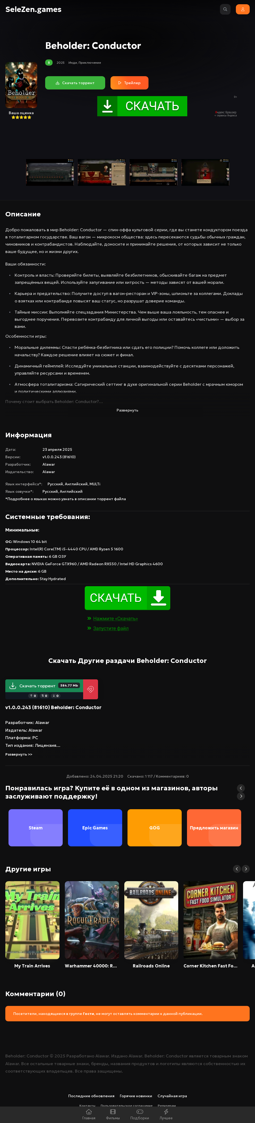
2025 (61, 63)
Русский (55, 484)
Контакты (87, 1106)
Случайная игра (172, 1096)
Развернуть (127, 410)
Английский (76, 484)
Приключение (90, 63)
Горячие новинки (136, 1096)
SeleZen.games (33, 9)
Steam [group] (35, 827)
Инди (73, 63)
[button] (241, 788)
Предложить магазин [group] (214, 827)
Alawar (48, 464)
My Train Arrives (32, 965)
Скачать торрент (44, 686)
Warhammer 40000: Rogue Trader (92, 965)
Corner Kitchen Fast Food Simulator (211, 965)
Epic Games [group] (95, 827)
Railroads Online (151, 965)
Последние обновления (91, 1096)
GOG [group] (154, 827)
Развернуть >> (18, 754)
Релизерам (167, 1106)
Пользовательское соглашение (126, 1106)
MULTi (95, 484)
